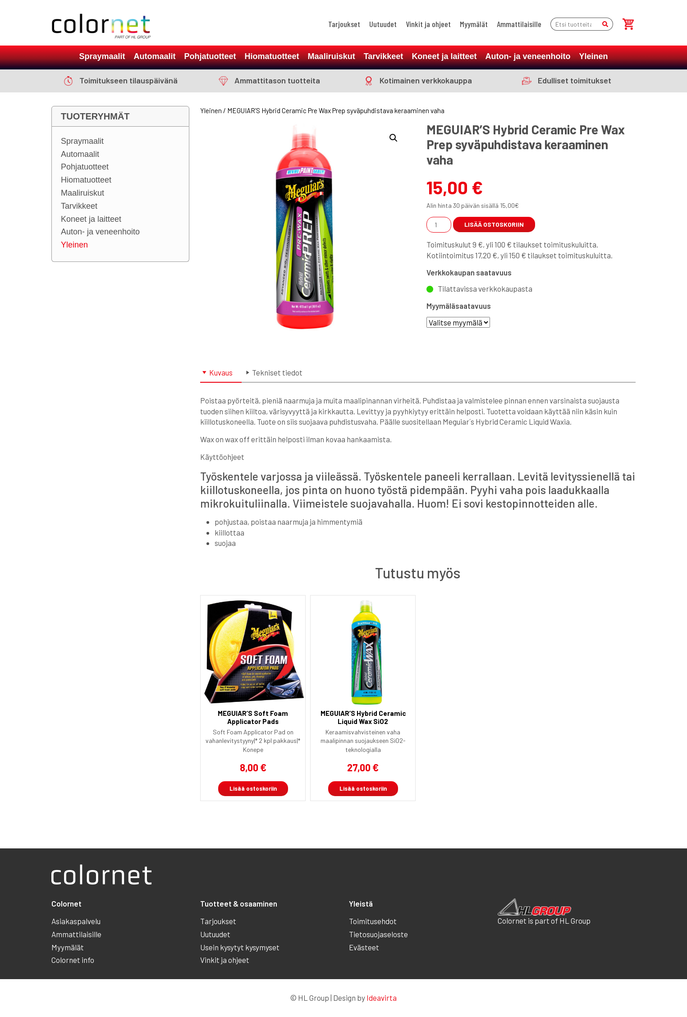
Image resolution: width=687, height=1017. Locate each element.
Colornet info (72, 959)
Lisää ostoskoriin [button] (253, 788)
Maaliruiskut (331, 56)
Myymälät (474, 24)
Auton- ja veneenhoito (527, 56)
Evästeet (364, 947)
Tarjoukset (344, 24)
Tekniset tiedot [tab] (277, 372)
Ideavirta (381, 997)
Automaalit (155, 56)
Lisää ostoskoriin (494, 224)
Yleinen (593, 56)
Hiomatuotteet (272, 56)
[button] (393, 138)
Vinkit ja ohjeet (428, 24)
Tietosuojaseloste (378, 934)
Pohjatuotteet (210, 56)
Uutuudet (383, 24)
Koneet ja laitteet (444, 56)
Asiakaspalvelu (76, 920)
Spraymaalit (102, 56)
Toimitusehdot (373, 920)
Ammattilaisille (519, 24)
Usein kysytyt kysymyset (239, 947)
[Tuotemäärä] (438, 225)
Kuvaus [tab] (221, 372)
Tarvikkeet (383, 56)
